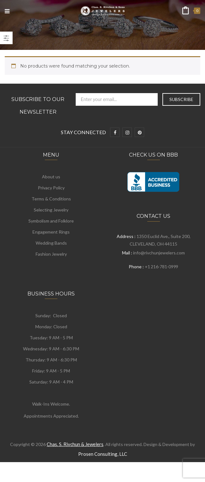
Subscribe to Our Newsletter (37, 105)
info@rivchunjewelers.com (159, 252)
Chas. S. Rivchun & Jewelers (75, 444)
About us (51, 176)
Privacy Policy (51, 187)
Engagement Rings (51, 232)
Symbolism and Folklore (51, 220)
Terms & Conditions (51, 198)
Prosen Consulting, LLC (102, 454)
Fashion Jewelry (51, 254)
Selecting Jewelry (51, 209)
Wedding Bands (51, 243)
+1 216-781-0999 (161, 266)
